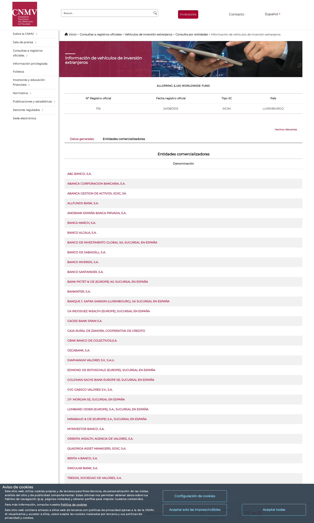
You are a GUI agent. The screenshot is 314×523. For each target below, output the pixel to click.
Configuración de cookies (194, 496)
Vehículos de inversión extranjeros (148, 34)
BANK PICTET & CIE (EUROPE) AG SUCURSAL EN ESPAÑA (107, 282)
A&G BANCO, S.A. (79, 174)
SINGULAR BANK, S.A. (82, 468)
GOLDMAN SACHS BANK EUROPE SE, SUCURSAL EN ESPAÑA (110, 380)
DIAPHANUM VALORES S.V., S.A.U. (91, 360)
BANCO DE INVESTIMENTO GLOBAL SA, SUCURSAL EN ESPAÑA (112, 242)
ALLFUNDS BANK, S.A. (83, 203)
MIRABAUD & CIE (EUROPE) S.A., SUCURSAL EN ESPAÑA (107, 419)
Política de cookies (74, 504)
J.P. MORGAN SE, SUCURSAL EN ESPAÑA (96, 399)
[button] (34, 34)
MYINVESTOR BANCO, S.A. (85, 429)
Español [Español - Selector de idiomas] (271, 14)
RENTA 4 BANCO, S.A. (82, 458)
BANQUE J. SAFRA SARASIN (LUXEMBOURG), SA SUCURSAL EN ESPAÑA (118, 301)
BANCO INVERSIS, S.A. (83, 262)
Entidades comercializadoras (124, 139)
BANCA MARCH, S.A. (81, 223)
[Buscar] (155, 13)
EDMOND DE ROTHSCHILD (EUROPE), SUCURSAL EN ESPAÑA (111, 370)
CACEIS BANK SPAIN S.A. (84, 321)
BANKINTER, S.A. (79, 291)
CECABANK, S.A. (78, 350)
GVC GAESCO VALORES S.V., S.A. (90, 389)
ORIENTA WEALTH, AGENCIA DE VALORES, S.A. (100, 439)
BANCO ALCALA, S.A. (82, 232)
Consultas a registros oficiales (101, 34)
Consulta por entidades (191, 34)
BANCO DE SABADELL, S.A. (86, 252)
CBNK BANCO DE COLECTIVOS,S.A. (92, 340)
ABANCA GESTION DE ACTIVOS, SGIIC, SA (96, 193)
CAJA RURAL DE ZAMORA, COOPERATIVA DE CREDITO (106, 331)
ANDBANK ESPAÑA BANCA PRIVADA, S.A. (96, 213)
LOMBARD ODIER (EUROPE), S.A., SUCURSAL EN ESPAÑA (107, 409)
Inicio (72, 34)
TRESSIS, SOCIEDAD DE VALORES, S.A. (94, 478)
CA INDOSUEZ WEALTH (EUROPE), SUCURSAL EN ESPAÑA (108, 311)
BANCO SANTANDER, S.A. (85, 272)
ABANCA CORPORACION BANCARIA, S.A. (96, 183)
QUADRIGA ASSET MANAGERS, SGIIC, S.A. (96, 448)
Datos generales (82, 139)
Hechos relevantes (286, 129)
